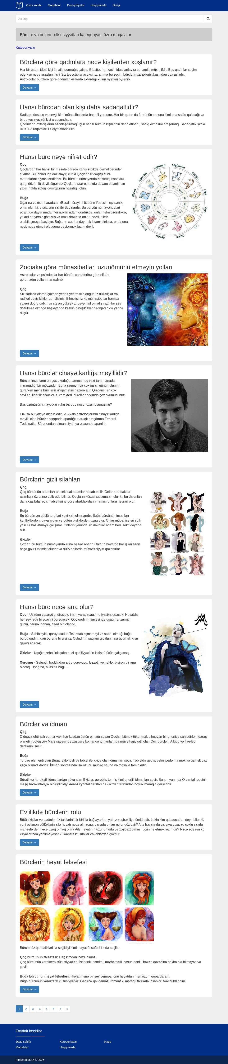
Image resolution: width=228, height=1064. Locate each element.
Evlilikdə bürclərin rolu (50, 812)
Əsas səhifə (33, 5)
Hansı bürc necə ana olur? (57, 606)
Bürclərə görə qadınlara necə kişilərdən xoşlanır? (88, 61)
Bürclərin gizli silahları (50, 479)
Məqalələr (54, 5)
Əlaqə (116, 5)
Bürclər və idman (43, 724)
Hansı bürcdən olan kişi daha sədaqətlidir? (79, 107)
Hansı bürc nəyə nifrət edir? (58, 156)
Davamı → (29, 87)
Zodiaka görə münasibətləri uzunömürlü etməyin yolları (96, 267)
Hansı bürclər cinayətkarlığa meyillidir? (73, 372)
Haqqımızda (98, 5)
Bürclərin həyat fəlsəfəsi (53, 861)
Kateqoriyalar (76, 5)
